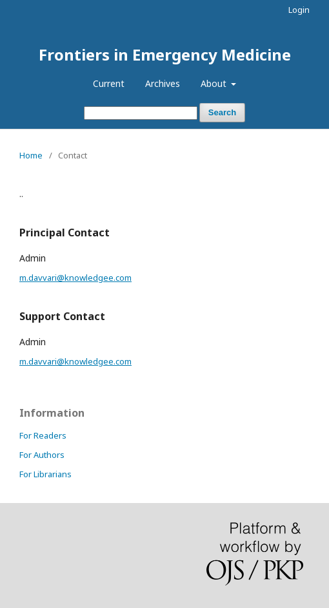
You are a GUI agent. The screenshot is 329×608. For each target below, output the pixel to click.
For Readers (42, 435)
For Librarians (45, 474)
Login (299, 9)
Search (222, 112)
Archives (162, 83)
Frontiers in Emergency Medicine (165, 54)
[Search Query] (140, 113)
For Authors (42, 455)
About (215, 83)
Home (31, 155)
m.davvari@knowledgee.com (75, 277)
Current (109, 83)
